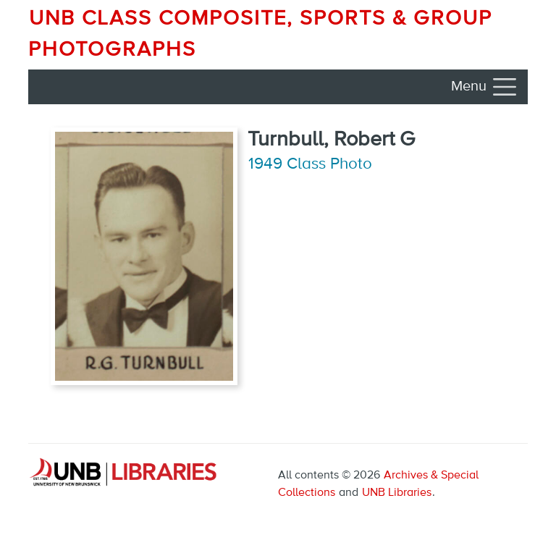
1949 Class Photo (310, 164)
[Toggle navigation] (485, 86)
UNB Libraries (396, 493)
